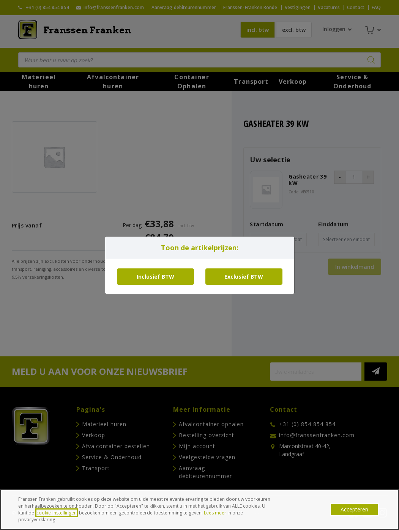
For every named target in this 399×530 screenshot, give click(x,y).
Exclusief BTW (243, 276)
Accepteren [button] (354, 509)
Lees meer (215, 513)
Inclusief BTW (155, 276)
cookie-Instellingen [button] (56, 513)
